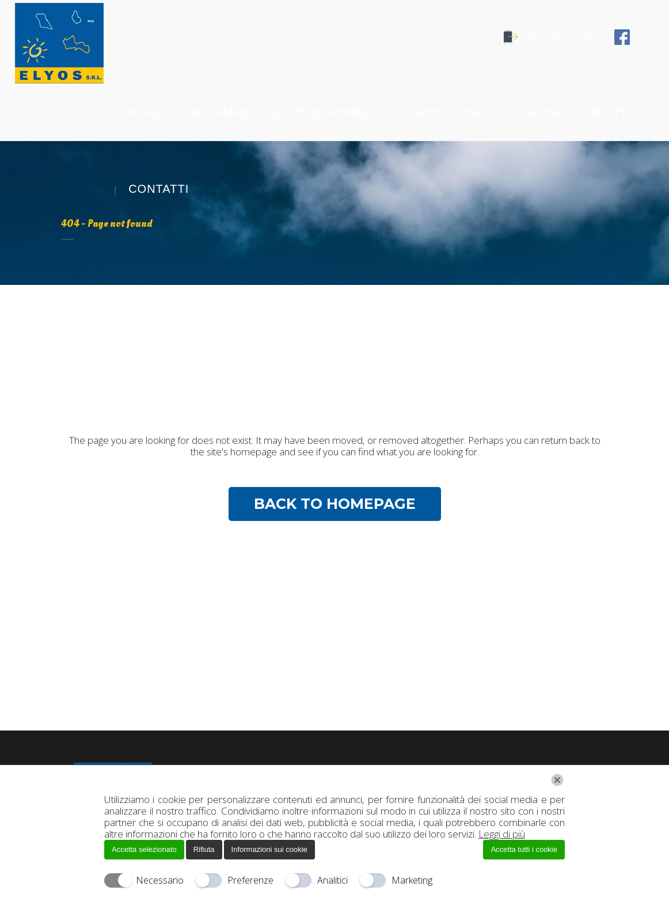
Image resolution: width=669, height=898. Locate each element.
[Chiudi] (557, 780)
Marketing (411, 880)
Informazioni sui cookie (269, 849)
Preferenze (250, 880)
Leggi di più (501, 833)
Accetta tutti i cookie (524, 849)
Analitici (332, 880)
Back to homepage (335, 503)
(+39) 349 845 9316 (556, 36)
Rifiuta (204, 849)
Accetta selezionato (144, 849)
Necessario (160, 880)
